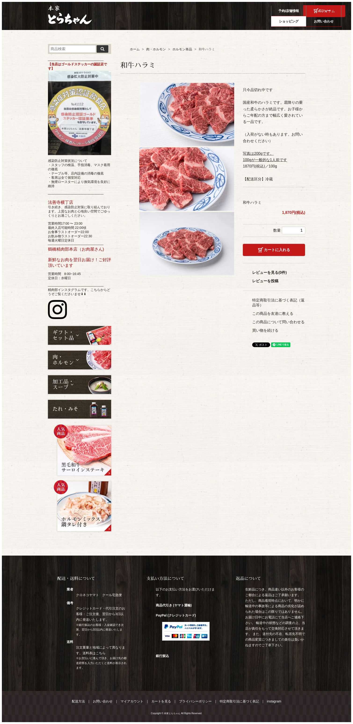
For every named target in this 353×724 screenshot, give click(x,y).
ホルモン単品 (182, 49)
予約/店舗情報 (222, 21)
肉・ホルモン (156, 49)
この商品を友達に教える (272, 314)
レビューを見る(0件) (269, 273)
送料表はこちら (94, 653)
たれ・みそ (65, 409)
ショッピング (292, 21)
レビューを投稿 (265, 281)
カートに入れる (277, 250)
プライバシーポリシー (195, 701)
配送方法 (78, 701)
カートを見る (161, 701)
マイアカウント (131, 701)
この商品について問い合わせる (278, 322)
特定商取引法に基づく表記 (239, 701)
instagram (274, 701)
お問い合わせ (328, 21)
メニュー (257, 21)
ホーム (135, 49)
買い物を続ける (265, 330)
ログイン (289, 11)
